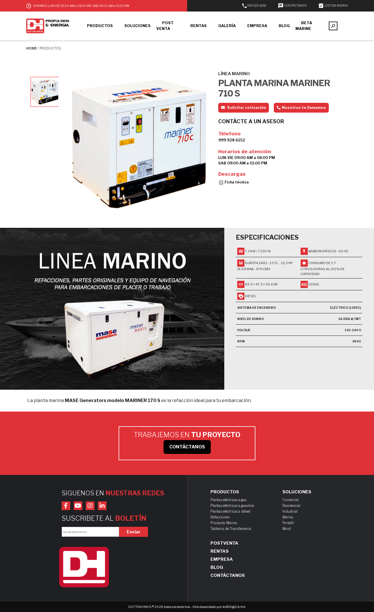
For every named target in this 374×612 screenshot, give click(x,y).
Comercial (290, 500)
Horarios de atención (244, 151)
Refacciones (219, 517)
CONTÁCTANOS (292, 5)
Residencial (291, 505)
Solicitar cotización (243, 107)
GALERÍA (227, 25)
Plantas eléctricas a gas (228, 500)
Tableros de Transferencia (230, 528)
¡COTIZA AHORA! (333, 5)
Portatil (288, 523)
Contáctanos (227, 575)
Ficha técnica (233, 182)
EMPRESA (257, 25)
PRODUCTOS (100, 25)
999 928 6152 (254, 5)
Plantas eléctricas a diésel (230, 511)
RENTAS (198, 25)
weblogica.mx (234, 607)
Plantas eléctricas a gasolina (232, 505)
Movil (286, 528)
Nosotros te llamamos (301, 107)
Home (31, 48)
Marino (287, 517)
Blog (216, 567)
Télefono (229, 134)
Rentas (219, 551)
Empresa (221, 559)
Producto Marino (223, 523)
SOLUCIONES (137, 25)
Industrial (289, 511)
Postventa (224, 543)
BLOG (284, 25)
